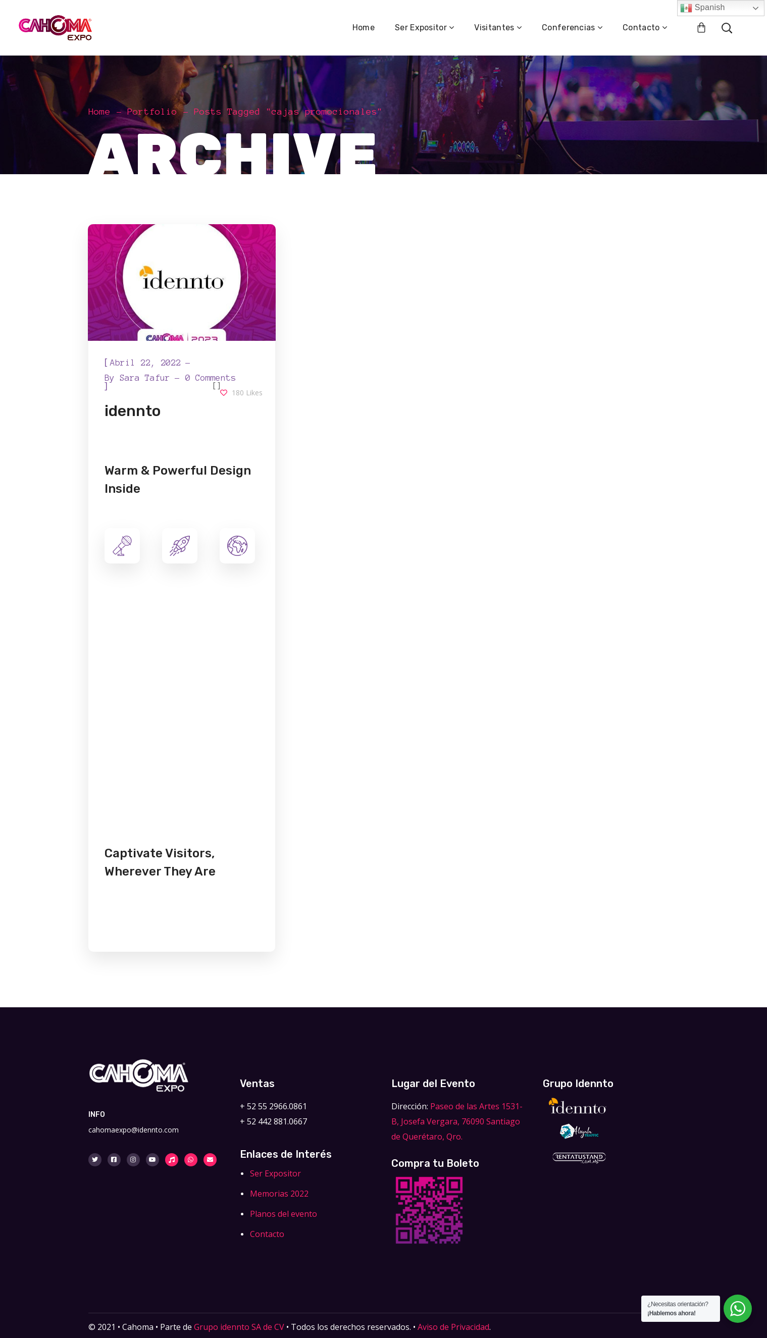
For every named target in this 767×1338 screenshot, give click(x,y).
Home (99, 112)
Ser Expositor (275, 1173)
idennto (133, 411)
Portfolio (152, 112)
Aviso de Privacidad (452, 1326)
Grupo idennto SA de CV (239, 1326)
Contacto (267, 1234)
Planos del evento (283, 1213)
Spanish (702, 8)
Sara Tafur (145, 377)
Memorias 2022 (279, 1193)
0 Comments (210, 377)
